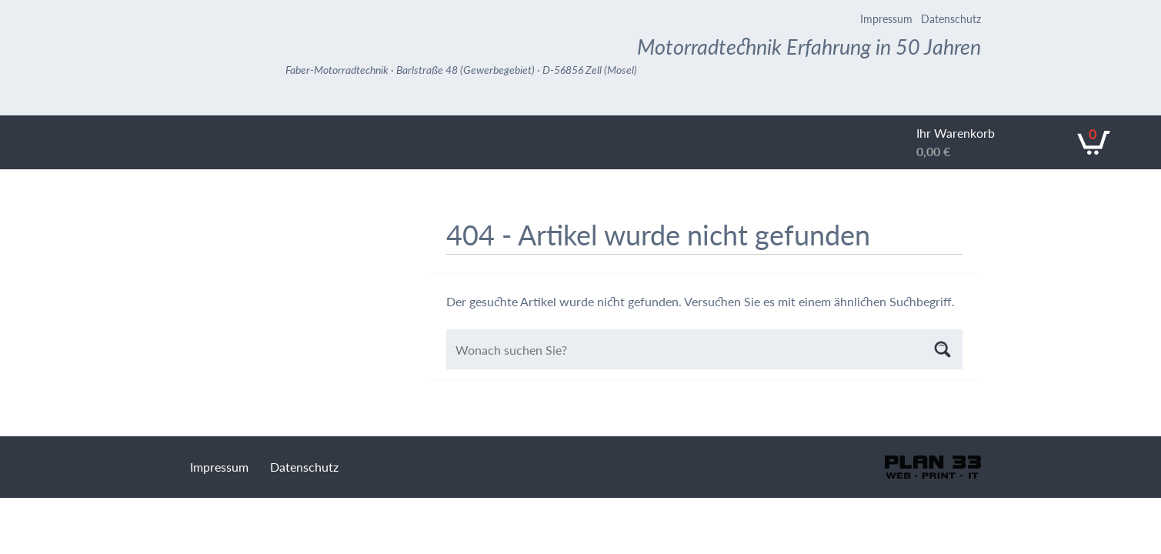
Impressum (886, 18)
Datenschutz (951, 18)
